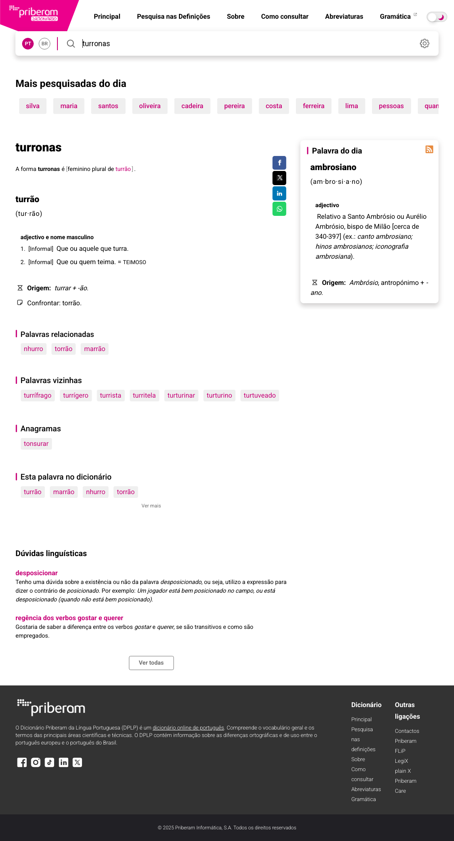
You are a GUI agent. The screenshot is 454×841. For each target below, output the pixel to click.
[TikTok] (49, 766)
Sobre (235, 16)
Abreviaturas (344, 16)
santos (108, 106)
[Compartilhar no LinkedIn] (279, 193)
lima (351, 106)
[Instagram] (36, 766)
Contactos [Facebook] (407, 731)
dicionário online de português (188, 728)
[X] (77, 766)
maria (68, 106)
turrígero (76, 395)
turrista (110, 395)
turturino (219, 395)
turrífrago (37, 395)
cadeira (192, 106)
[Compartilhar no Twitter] (279, 178)
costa (273, 106)
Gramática (399, 16)
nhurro (33, 349)
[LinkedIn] (63, 766)
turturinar (181, 395)
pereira (234, 106)
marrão (94, 349)
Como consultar (284, 16)
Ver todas (151, 663)
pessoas (391, 106)
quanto (435, 106)
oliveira (150, 106)
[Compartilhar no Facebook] (279, 163)
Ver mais (151, 506)
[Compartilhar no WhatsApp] (279, 209)
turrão (32, 492)
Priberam (406, 741)
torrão (64, 349)
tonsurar (36, 444)
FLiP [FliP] (400, 751)
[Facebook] (21, 766)
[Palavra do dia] (429, 149)
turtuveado (260, 395)
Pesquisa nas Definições (173, 16)
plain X (403, 771)
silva (33, 106)
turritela (144, 395)
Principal (361, 720)
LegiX (401, 761)
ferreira (314, 106)
